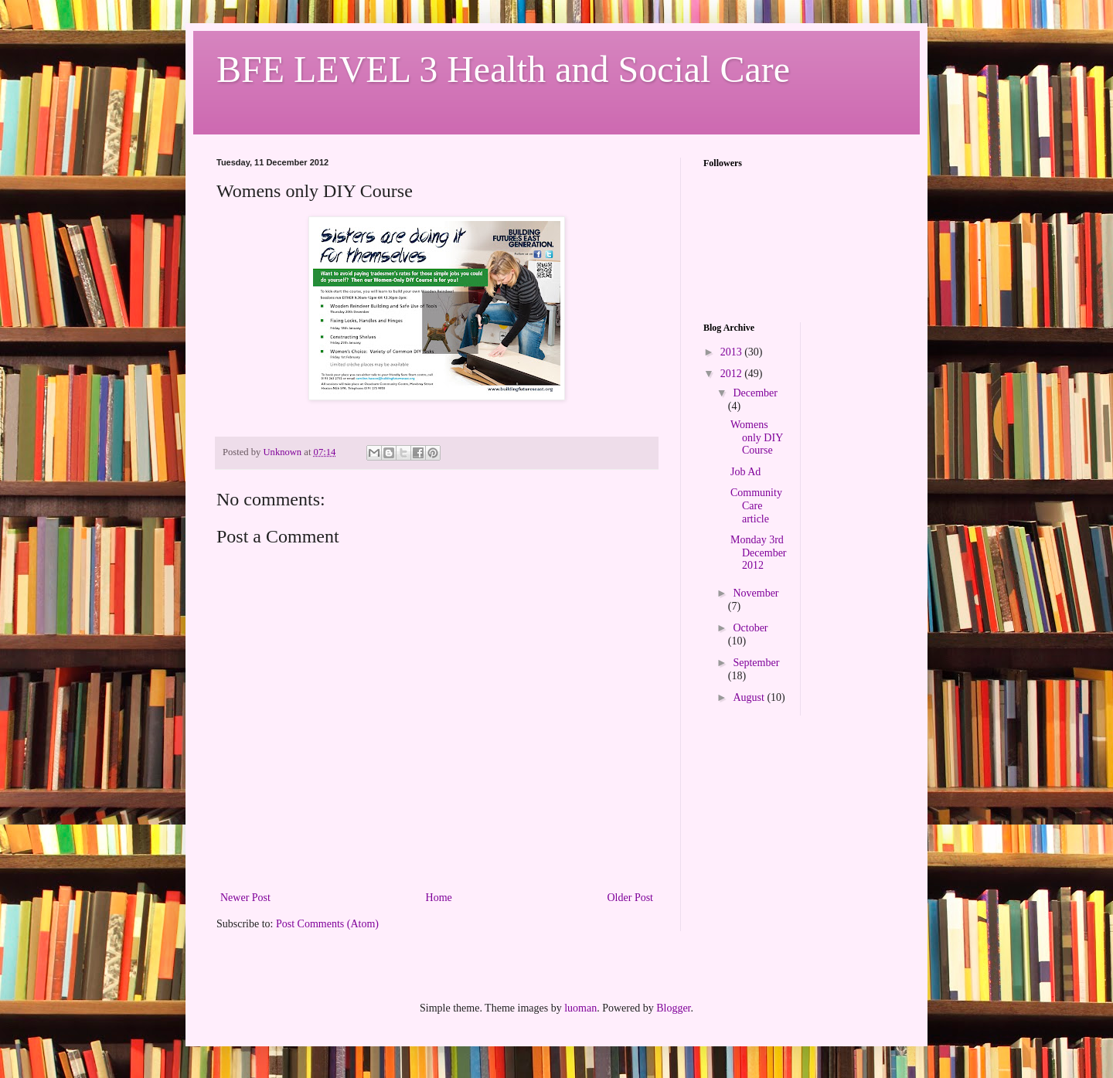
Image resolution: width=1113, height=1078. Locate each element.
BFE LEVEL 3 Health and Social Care (503, 69)
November (755, 593)
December (755, 393)
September (756, 662)
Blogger (673, 1008)
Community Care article (756, 506)
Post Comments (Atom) (327, 924)
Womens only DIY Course (756, 438)
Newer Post (245, 897)
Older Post (631, 897)
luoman (580, 1008)
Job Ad (745, 472)
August (750, 697)
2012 (732, 373)
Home (439, 897)
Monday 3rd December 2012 (758, 553)
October (750, 628)
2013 (732, 352)
